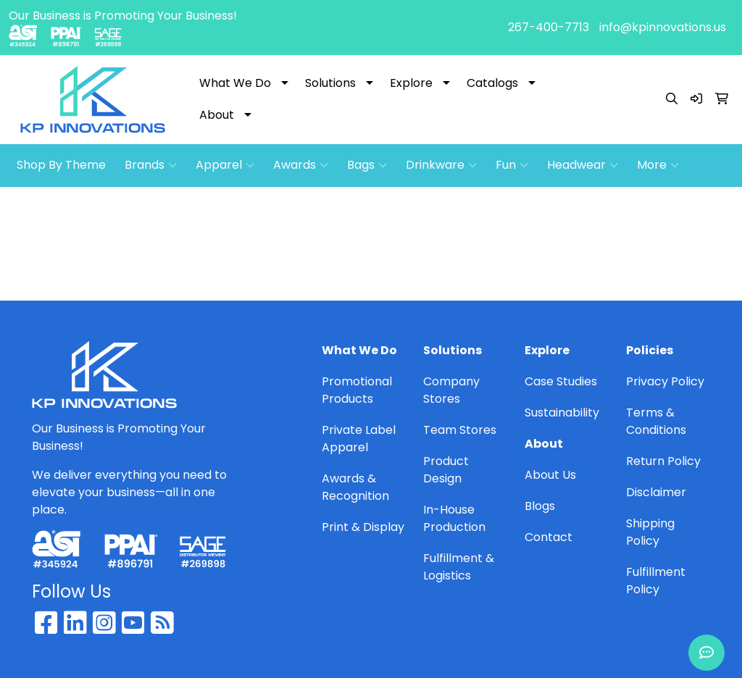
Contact (548, 537)
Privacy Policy (665, 381)
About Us (550, 474)
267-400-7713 (548, 27)
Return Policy (663, 461)
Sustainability (562, 412)
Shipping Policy (650, 532)
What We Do (235, 83)
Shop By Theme (61, 164)
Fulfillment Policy (655, 581)
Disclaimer (656, 492)
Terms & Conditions (656, 421)
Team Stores (459, 430)
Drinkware (441, 165)
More (658, 165)
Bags (367, 165)
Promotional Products (357, 390)
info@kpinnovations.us (662, 27)
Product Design (446, 470)
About (216, 114)
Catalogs (492, 83)
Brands (151, 165)
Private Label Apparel (359, 439)
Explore (411, 83)
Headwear (582, 165)
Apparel (225, 165)
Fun (512, 165)
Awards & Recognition (355, 487)
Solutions (330, 83)
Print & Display (363, 527)
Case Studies (561, 381)
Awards (300, 165)
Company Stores (451, 390)
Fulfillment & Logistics (458, 567)
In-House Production (454, 518)
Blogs (540, 506)
